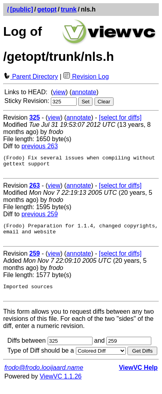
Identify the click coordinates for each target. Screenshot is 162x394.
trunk (69, 9)
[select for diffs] (120, 117)
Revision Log (86, 76)
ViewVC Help (138, 377)
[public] (21, 9)
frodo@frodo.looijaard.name (43, 377)
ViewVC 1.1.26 (61, 385)
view (59, 92)
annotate (83, 92)
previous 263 (39, 146)
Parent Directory (30, 76)
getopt (47, 9)
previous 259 (39, 217)
